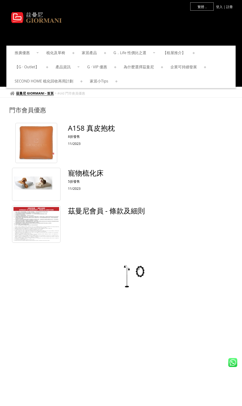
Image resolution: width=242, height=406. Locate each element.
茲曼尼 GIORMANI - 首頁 (35, 93)
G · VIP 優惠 (101, 66)
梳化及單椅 (59, 52)
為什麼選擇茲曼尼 (143, 66)
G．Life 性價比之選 (134, 52)
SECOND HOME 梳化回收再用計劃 (48, 81)
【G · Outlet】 (31, 66)
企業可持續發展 (187, 66)
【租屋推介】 (178, 52)
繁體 (202, 6)
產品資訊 (67, 66)
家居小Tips (103, 81)
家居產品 (93, 52)
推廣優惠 (26, 52)
